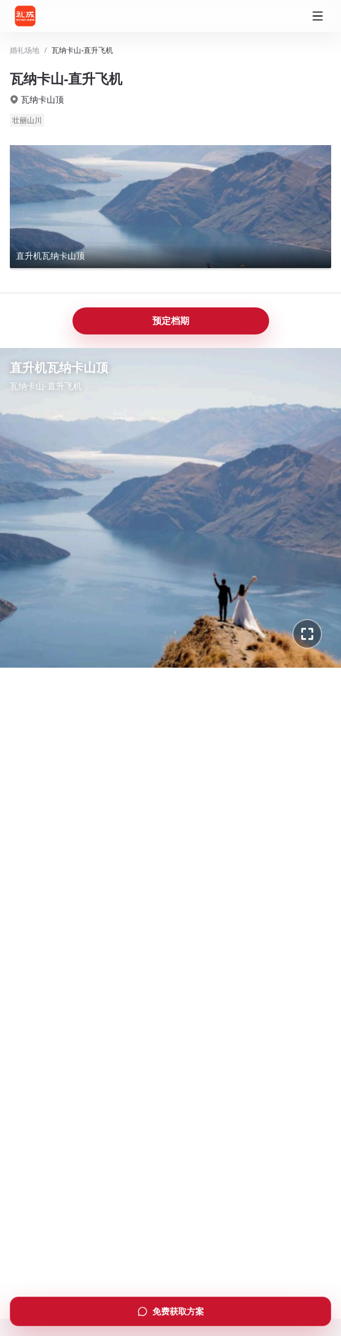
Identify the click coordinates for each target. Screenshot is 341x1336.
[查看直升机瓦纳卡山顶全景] (170, 206)
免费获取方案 (171, 1311)
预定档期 (170, 320)
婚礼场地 (24, 50)
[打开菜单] (317, 16)
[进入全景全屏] (307, 634)
